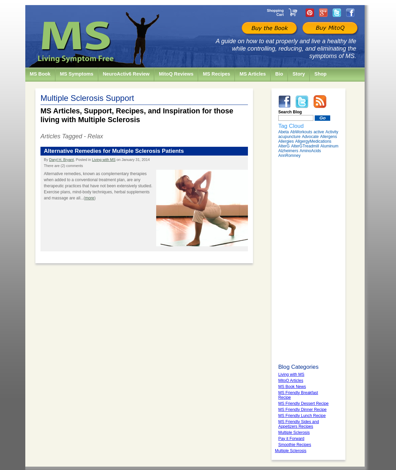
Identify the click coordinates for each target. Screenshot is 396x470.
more (89, 198)
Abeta (283, 132)
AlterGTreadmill (305, 146)
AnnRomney (289, 155)
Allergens (328, 136)
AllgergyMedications (313, 141)
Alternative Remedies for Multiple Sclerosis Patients (114, 151)
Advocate (310, 136)
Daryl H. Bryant (61, 160)
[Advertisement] (308, 261)
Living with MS (104, 160)
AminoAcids (310, 150)
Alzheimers (288, 150)
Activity (332, 132)
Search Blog (290, 112)
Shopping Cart (275, 12)
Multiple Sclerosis (290, 450)
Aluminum (329, 146)
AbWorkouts (301, 132)
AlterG (284, 146)
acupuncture (289, 136)
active (318, 132)
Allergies (286, 141)
